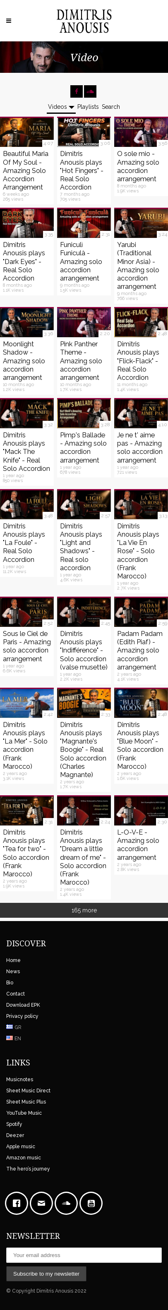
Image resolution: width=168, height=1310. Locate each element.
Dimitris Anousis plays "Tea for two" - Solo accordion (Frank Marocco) (26, 853)
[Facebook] (18, 1203)
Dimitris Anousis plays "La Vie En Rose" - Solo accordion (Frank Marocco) (138, 551)
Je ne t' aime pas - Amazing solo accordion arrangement (140, 447)
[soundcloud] (68, 1203)
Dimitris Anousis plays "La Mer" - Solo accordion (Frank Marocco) (25, 745)
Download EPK (23, 1005)
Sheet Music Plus (26, 1102)
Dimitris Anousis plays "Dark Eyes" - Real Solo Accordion (24, 261)
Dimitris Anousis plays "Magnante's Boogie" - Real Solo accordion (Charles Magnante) (83, 750)
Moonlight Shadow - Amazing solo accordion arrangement (24, 360)
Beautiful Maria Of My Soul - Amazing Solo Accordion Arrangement (25, 170)
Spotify (14, 1124)
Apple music (20, 1146)
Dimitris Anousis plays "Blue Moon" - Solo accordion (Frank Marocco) (140, 745)
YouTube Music (24, 1113)
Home (13, 960)
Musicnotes (19, 1079)
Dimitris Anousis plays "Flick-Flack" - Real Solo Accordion (138, 360)
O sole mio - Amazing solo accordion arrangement (138, 166)
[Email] (43, 1203)
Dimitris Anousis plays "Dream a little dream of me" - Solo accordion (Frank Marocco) (83, 857)
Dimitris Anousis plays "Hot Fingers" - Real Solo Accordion (81, 170)
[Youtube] (93, 1203)
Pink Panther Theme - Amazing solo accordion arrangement (81, 360)
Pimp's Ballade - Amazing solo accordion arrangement (83, 447)
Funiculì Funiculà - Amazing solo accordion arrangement (81, 261)
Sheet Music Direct (28, 1091)
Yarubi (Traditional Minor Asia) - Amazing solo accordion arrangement (138, 265)
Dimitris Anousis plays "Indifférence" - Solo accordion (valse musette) (84, 650)
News (13, 971)
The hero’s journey (28, 1169)
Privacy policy (22, 1016)
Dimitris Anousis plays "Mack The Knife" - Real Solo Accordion (26, 452)
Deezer (15, 1135)
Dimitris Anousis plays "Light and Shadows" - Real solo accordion (81, 547)
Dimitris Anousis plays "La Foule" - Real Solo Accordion (24, 543)
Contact (15, 994)
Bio (9, 983)
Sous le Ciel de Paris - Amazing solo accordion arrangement (27, 646)
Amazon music (23, 1158)
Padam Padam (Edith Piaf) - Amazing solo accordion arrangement (140, 650)
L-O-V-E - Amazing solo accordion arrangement (138, 844)
